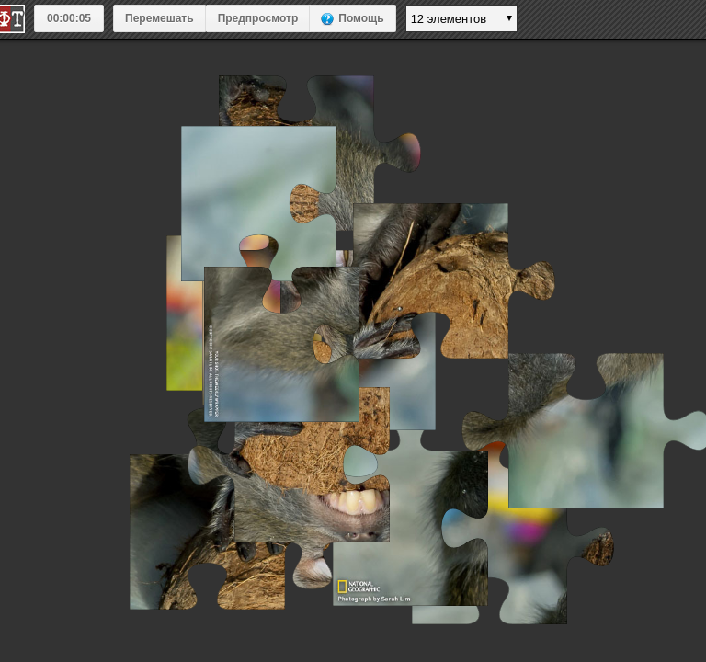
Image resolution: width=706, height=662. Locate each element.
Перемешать (159, 18)
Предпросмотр (258, 18)
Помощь (360, 18)
